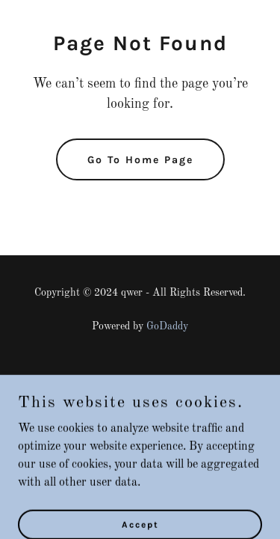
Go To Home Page (140, 159)
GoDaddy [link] (167, 326)
